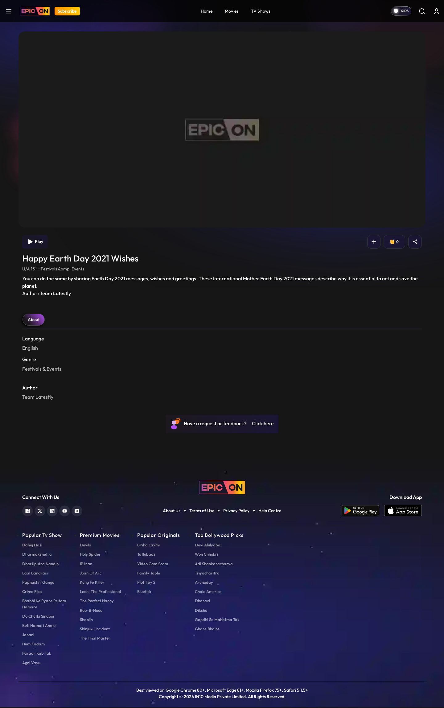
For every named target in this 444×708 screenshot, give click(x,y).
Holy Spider (90, 555)
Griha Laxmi (148, 545)
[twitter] (40, 510)
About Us (171, 511)
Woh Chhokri (206, 555)
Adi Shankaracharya (214, 564)
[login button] (436, 11)
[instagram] (77, 510)
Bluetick (144, 592)
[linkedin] (52, 510)
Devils (85, 545)
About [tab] (33, 320)
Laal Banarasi (35, 573)
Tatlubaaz (146, 555)
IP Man (86, 564)
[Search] (422, 11)
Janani (28, 635)
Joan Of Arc (90, 573)
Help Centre (269, 511)
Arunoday (204, 582)
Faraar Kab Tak (36, 654)
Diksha (201, 610)
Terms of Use (201, 511)
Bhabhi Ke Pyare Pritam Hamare (44, 604)
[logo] (222, 487)
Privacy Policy (236, 511)
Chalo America (208, 592)
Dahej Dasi (32, 545)
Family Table (148, 573)
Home (206, 11)
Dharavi (202, 601)
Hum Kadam (33, 644)
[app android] (363, 511)
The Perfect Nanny (97, 601)
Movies (232, 11)
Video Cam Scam (152, 564)
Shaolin (86, 620)
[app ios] (403, 511)
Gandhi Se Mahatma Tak (217, 620)
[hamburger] (8, 11)
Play (35, 242)
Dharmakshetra (37, 555)
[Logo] (35, 11)
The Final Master (95, 638)
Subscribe (67, 11)
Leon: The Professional (100, 592)
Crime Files (32, 592)
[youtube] (64, 510)
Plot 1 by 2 (146, 582)
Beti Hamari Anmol (39, 626)
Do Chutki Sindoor (38, 616)
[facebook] (27, 510)
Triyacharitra (207, 573)
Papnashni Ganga (38, 582)
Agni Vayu (31, 663)
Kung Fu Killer (92, 582)
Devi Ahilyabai (208, 545)
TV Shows (261, 11)
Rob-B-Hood (91, 610)
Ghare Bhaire (207, 629)
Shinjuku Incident (95, 629)
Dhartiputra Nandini (41, 564)
